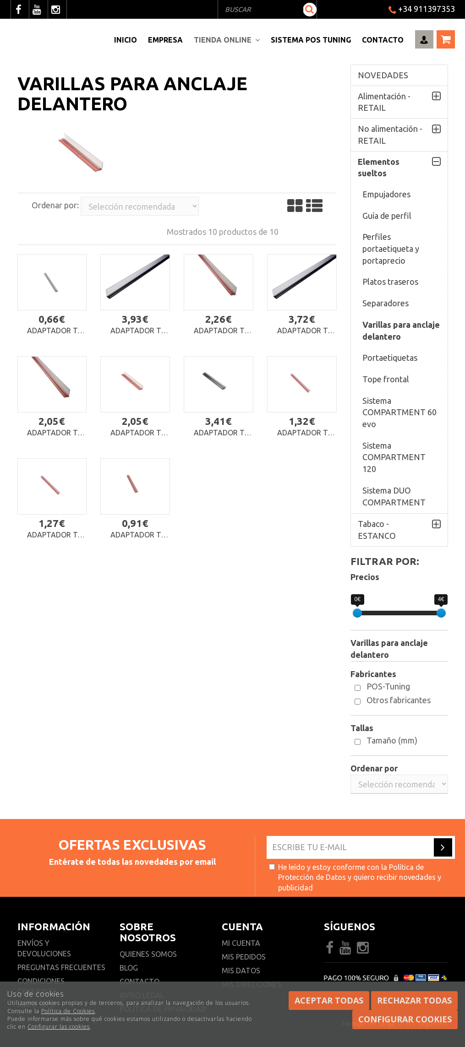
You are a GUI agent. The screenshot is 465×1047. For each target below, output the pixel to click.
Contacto (383, 40)
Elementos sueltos (378, 167)
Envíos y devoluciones (45, 948)
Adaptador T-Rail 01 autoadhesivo (137, 535)
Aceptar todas (329, 1000)
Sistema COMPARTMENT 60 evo (399, 412)
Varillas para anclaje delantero (401, 330)
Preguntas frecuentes (61, 967)
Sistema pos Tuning (311, 40)
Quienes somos (148, 954)
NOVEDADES (383, 75)
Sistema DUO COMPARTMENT (394, 496)
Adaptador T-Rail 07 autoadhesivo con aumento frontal (220, 331)
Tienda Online (227, 40)
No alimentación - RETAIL (390, 134)
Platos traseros (390, 281)
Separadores (385, 303)
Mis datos (241, 970)
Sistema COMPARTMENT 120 (394, 457)
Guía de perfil (386, 215)
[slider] (357, 613)
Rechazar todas (414, 1000)
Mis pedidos (244, 957)
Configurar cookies (405, 1019)
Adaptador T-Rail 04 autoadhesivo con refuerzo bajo (304, 433)
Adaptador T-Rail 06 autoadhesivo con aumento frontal (54, 433)
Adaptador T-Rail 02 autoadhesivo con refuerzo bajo (54, 535)
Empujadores (386, 194)
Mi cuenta (241, 943)
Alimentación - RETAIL (384, 102)
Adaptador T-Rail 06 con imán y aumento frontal (303, 331)
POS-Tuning (388, 686)
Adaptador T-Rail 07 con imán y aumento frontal (137, 331)
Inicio (125, 40)
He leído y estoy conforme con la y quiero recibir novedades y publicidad (355, 877)
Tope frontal (385, 379)
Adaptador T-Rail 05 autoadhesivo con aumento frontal (137, 433)
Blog (129, 968)
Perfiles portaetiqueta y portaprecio (390, 248)
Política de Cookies (68, 1011)
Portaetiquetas (389, 357)
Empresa (165, 40)
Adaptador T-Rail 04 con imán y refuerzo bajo (220, 433)
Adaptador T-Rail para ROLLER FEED (53, 331)
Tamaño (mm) (392, 740)
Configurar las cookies (58, 1027)
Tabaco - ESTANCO (377, 529)
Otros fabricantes (399, 700)
